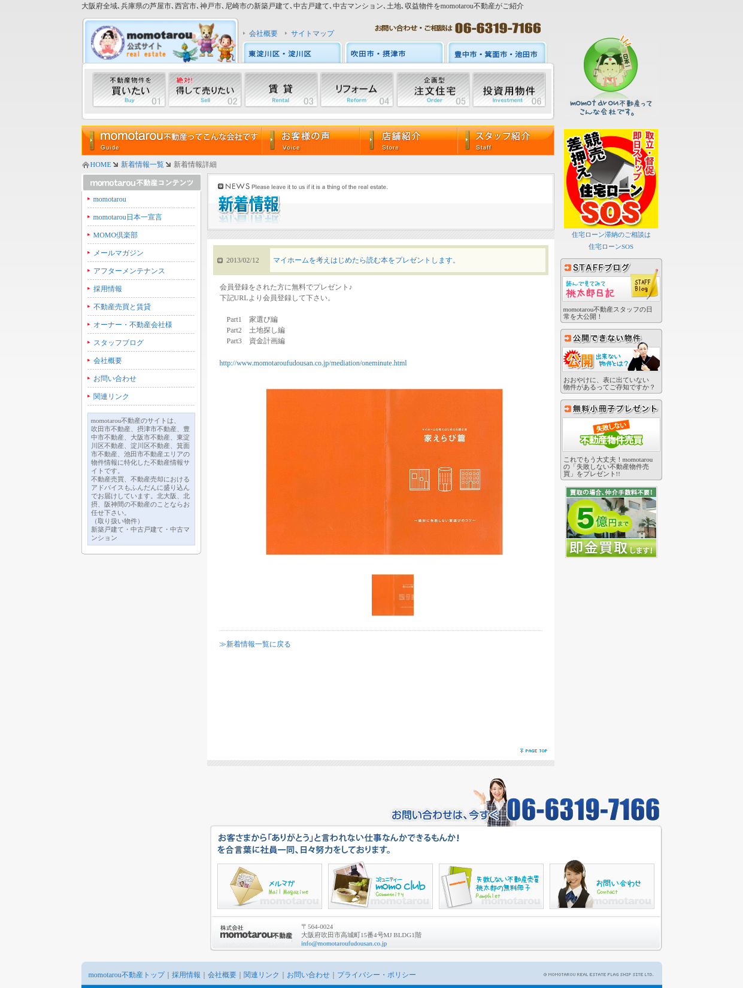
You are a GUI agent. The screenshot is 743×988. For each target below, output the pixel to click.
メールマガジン (118, 253)
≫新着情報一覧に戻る (255, 644)
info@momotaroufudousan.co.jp (344, 943)
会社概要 (263, 33)
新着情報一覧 (142, 164)
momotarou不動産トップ (127, 975)
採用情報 (107, 289)
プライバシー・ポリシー (376, 975)
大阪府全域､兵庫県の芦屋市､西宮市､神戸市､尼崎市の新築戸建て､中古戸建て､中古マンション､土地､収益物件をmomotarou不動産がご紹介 (302, 6)
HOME (100, 164)
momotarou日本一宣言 (127, 217)
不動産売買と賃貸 (122, 307)
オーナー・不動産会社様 (132, 325)
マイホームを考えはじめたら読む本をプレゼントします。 (366, 260)
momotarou (109, 199)
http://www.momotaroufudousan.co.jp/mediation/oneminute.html (313, 363)
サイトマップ (312, 33)
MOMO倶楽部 (115, 235)
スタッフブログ (118, 343)
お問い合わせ (115, 378)
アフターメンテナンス (129, 271)
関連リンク (111, 396)
